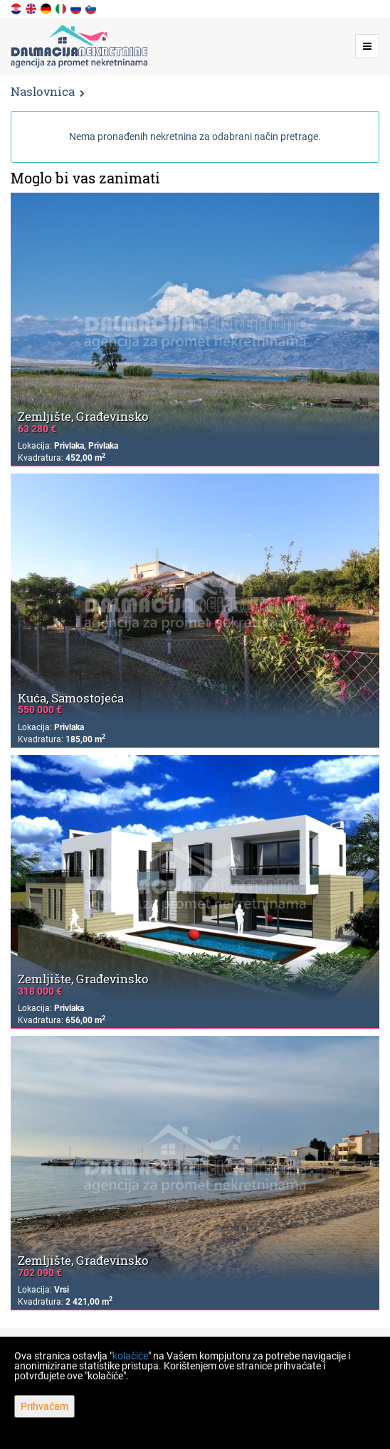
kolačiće (130, 1356)
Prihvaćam (44, 1406)
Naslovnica (43, 91)
